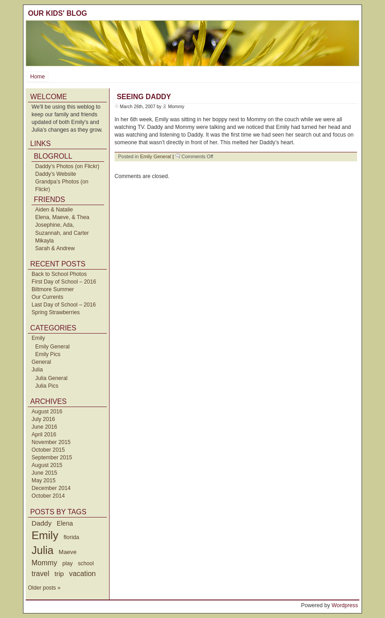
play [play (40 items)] (67, 563)
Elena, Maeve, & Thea (62, 217)
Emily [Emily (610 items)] (45, 535)
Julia (37, 369)
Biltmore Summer (53, 289)
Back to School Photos (59, 274)
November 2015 (51, 442)
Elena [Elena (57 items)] (65, 523)
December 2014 (51, 488)
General (41, 362)
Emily (38, 338)
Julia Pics (46, 386)
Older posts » (44, 588)
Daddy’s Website (55, 174)
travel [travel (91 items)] (40, 573)
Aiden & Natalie (54, 209)
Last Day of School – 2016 (64, 305)
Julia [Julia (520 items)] (43, 550)
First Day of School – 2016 (64, 282)
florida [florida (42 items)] (71, 537)
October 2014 (48, 496)
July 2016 (43, 419)
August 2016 (47, 411)
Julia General (51, 378)
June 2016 (44, 427)
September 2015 (52, 457)
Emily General (52, 346)
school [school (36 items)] (86, 563)
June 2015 (44, 473)
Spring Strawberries (56, 312)
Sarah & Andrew (55, 248)
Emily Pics (47, 354)
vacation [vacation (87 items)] (82, 573)
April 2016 (44, 434)
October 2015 (48, 450)
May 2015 (43, 480)
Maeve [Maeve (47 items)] (68, 552)
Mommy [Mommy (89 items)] (44, 563)
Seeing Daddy (144, 97)
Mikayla (44, 241)
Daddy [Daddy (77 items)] (41, 523)
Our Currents (47, 297)
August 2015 (47, 465)
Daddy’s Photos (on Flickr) (67, 166)
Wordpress (344, 605)
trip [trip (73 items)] (59, 573)
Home (37, 76)
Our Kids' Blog (57, 13)
